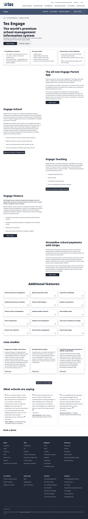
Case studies (53, 11)
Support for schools (8, 485)
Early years (67, 445)
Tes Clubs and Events (50, 496)
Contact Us (76, 2)
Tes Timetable (48, 488)
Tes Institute (7, 476)
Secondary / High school (30, 457)
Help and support (64, 11)
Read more (7, 291)
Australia (26, 451)
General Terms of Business (25, 512)
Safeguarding (27, 482)
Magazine (47, 442)
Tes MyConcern (68, 482)
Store (45, 445)
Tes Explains (47, 463)
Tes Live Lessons (28, 485)
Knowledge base (68, 496)
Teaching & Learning (49, 454)
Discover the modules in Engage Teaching (57, 189)
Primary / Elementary (29, 454)
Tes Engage (67, 491)
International (27, 445)
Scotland (46, 457)
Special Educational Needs (71, 457)
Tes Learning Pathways (50, 485)
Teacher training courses (10, 479)
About (5, 442)
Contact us (6, 451)
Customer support (24, 43)
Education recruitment (30, 463)
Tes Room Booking (49, 493)
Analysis (46, 451)
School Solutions (12, 18)
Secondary (67, 451)
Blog (52, 2)
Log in (81, 2)
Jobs (25, 442)
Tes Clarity (67, 485)
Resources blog (68, 460)
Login (4, 448)
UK (24, 448)
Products (46, 476)
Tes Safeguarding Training (71, 479)
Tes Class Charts (48, 482)
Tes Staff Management (50, 479)
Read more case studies (44, 383)
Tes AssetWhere (68, 493)
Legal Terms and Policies (10, 463)
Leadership (47, 460)
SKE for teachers (8, 482)
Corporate (6, 445)
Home (4, 17)
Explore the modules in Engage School (14, 152)
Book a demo (78, 11)
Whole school (68, 454)
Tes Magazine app (49, 466)
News (45, 448)
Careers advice (28, 460)
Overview (45, 11)
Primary (66, 448)
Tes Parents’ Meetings (50, 491)
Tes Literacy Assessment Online (73, 488)
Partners (5, 460)
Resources (67, 442)
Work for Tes (6, 457)
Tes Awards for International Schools (63, 2)
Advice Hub (27, 476)
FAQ (4, 454)
